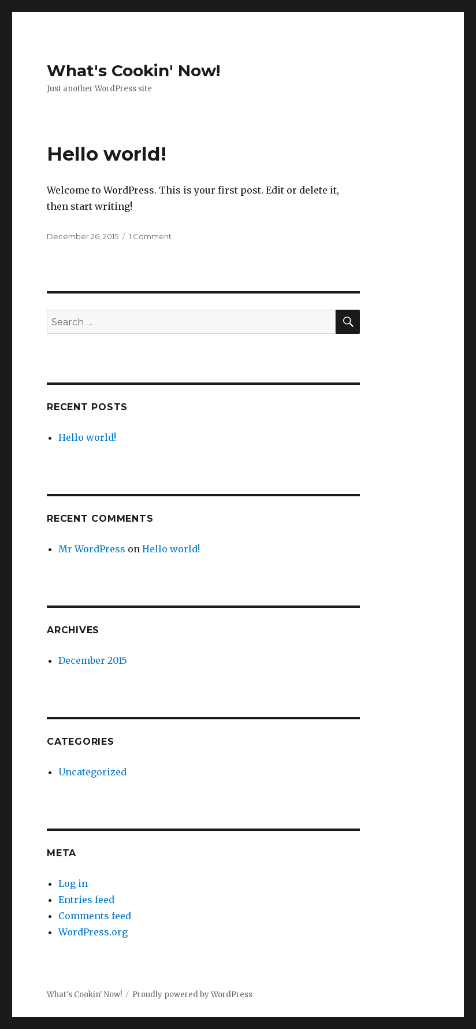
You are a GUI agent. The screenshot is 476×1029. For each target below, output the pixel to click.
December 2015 (92, 660)
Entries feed (86, 899)
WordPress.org (93, 932)
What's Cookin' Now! (133, 70)
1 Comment (150, 236)
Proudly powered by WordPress (192, 995)
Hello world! (106, 153)
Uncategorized (92, 772)
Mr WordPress (91, 549)
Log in (73, 883)
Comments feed (94, 916)
